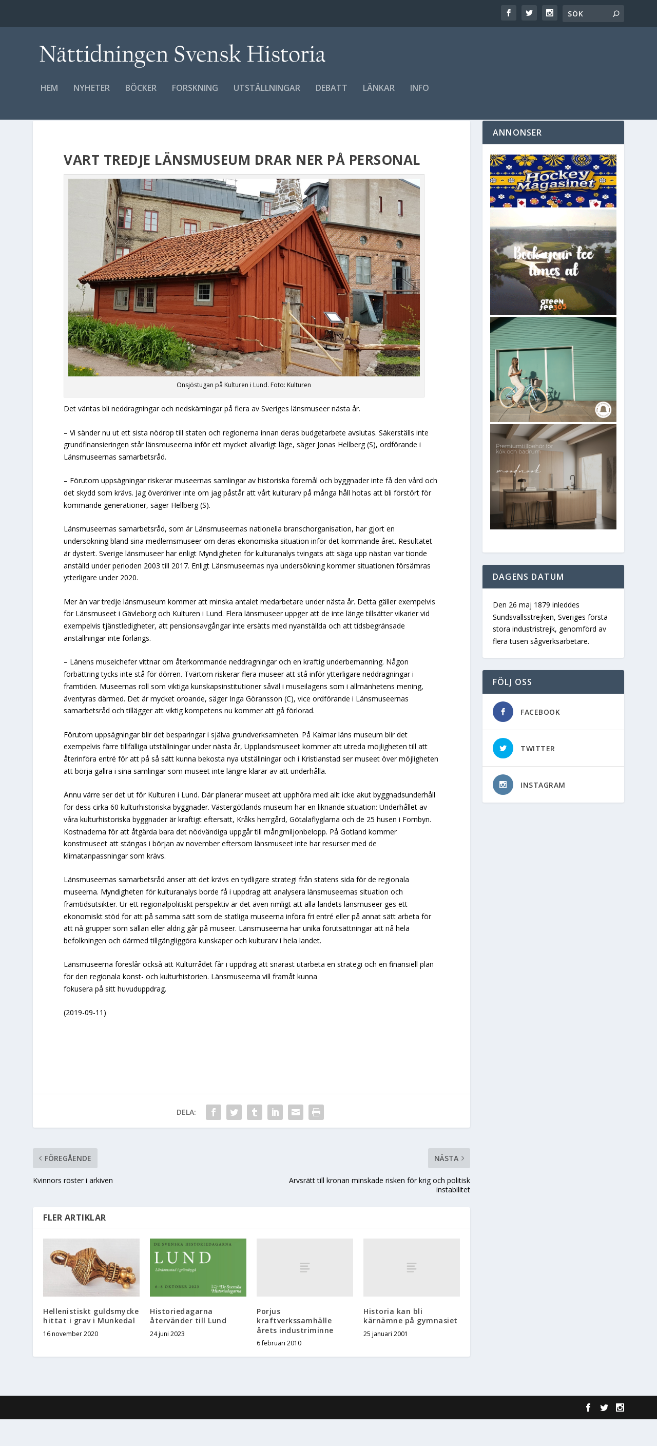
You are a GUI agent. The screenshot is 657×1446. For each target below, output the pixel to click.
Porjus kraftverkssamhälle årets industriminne (295, 1347)
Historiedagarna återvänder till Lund (188, 1342)
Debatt (331, 96)
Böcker (141, 96)
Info (419, 96)
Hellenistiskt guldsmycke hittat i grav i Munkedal (91, 1342)
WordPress (200, 1434)
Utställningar (267, 96)
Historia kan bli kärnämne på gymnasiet (410, 1342)
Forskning (195, 96)
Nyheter (91, 96)
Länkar (379, 96)
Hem (49, 96)
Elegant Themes (103, 1434)
